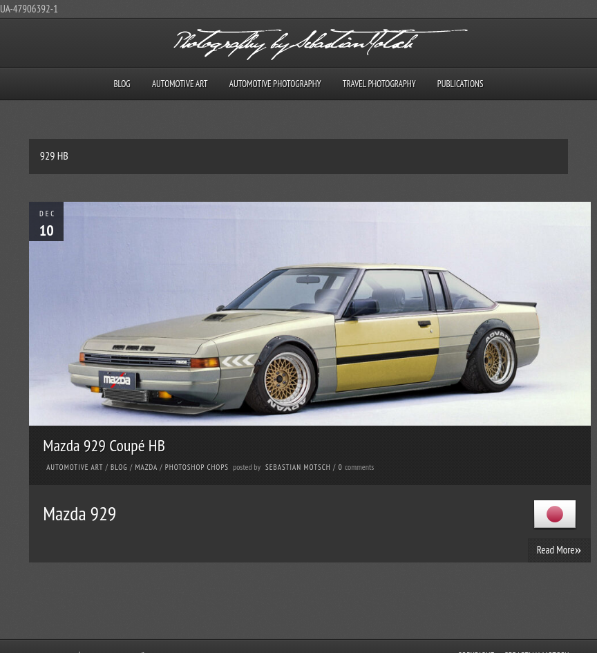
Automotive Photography (275, 84)
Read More (559, 549)
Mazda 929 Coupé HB (104, 445)
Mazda (146, 467)
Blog (121, 84)
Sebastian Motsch (298, 467)
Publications (460, 84)
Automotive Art (180, 84)
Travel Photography (379, 84)
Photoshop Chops (197, 467)
